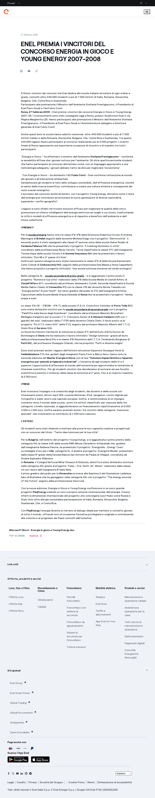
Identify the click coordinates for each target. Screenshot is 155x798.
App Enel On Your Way (106, 623)
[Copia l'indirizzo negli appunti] (36, 70)
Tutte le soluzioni (76, 647)
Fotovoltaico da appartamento (76, 624)
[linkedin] (22, 773)
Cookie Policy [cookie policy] (76, 782)
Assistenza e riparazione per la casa (134, 611)
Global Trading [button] (20, 702)
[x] (13, 773)
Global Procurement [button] (23, 712)
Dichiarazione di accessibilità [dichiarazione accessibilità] (114, 782)
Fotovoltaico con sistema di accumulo (76, 611)
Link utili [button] (12, 564)
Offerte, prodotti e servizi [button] (24, 578)
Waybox (100, 597)
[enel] (6, 11)
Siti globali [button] (14, 670)
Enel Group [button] (18, 683)
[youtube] (17, 773)
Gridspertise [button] (19, 722)
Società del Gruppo (51, 782)
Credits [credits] (21, 782)
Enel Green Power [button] (22, 693)
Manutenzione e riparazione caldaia (135, 599)
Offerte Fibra (16, 610)
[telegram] (30, 773)
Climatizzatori (45, 599)
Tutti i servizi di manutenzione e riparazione (134, 626)
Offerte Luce (16, 597)
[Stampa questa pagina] (21, 70)
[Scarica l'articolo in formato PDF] (35, 537)
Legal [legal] (10, 782)
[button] (29, 70)
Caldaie (42, 606)
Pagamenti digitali (135, 643)
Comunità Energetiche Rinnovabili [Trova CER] (131, 654)
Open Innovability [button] (21, 732)
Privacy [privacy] (32, 782)
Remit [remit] (91, 782)
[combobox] (123, 773)
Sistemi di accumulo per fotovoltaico (74, 636)
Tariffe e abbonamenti (103, 612)
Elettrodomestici (134, 636)
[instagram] (26, 773)
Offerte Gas (15, 603)
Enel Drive (101, 603)
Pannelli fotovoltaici (73, 599)
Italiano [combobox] (121, 773)
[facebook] (8, 773)
